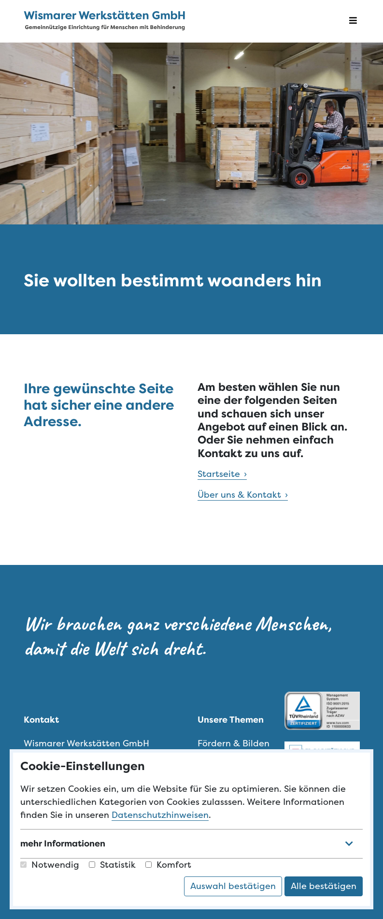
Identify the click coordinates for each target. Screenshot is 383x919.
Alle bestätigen (323, 886)
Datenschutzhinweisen (160, 815)
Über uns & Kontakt (239, 494)
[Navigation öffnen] (353, 21)
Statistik (112, 865)
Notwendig (49, 865)
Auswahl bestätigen (233, 886)
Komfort (168, 865)
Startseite (219, 474)
